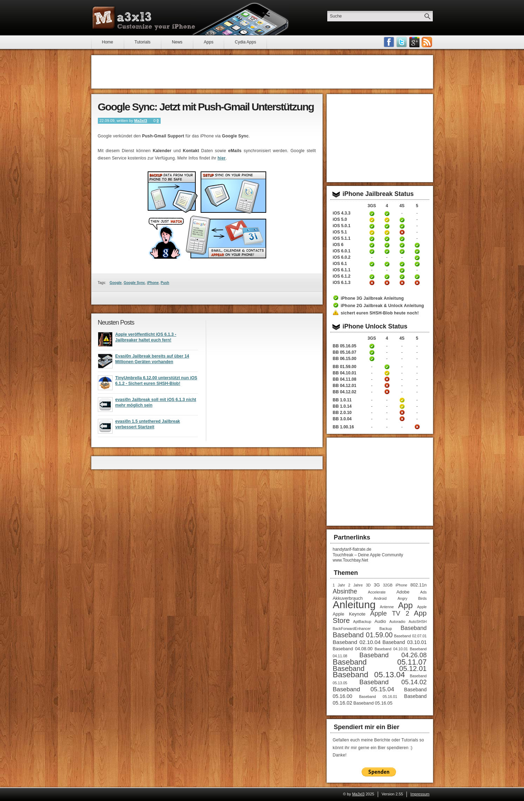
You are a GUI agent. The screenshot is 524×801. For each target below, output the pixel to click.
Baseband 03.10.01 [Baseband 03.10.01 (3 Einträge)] (404, 642)
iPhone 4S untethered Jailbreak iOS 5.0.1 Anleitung (402, 226)
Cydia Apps (245, 42)
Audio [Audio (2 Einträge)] (380, 621)
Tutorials (143, 42)
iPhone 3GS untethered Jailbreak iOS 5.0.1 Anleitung (372, 226)
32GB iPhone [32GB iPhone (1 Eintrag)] (395, 585)
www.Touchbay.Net (350, 560)
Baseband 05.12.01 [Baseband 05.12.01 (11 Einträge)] (380, 668)
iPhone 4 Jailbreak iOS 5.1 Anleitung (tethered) (387, 232)
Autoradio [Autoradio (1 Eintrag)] (397, 621)
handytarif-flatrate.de (352, 549)
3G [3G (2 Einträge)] (377, 585)
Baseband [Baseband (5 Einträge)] (413, 628)
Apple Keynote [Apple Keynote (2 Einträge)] (349, 614)
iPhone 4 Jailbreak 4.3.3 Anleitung (387, 213)
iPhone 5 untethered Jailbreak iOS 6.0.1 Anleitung (417, 251)
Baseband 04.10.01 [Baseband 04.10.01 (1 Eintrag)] (391, 649)
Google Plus (414, 42)
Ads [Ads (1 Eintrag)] (423, 592)
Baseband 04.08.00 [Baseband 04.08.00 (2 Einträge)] (353, 648)
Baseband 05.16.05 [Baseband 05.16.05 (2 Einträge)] (373, 703)
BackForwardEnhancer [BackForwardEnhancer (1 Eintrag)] (352, 628)
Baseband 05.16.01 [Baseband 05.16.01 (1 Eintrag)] (378, 696)
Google (115, 283)
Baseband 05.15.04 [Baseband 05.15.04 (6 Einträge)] (363, 689)
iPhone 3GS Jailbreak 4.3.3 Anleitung (372, 213)
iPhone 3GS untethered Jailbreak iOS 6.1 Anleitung (372, 264)
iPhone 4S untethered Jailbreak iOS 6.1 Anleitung (402, 264)
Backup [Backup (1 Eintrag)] (385, 628)
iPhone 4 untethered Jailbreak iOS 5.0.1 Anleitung (387, 226)
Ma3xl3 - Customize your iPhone (143, 17)
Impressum (419, 794)
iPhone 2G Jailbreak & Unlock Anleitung (382, 305)
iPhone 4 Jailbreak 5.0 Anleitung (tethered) (387, 220)
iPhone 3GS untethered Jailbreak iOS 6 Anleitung (372, 245)
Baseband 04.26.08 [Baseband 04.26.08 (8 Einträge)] (393, 655)
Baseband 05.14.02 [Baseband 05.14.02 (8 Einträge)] (393, 682)
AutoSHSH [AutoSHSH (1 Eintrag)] (418, 621)
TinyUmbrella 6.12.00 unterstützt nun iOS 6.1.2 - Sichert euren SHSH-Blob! (156, 382)
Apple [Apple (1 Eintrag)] (421, 607)
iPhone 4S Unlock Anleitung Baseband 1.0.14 (402, 406)
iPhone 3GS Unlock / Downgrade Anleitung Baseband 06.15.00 (372, 358)
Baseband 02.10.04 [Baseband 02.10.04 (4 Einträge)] (357, 642)
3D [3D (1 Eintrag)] (368, 585)
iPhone (153, 283)
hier (221, 158)
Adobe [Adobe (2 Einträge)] (402, 592)
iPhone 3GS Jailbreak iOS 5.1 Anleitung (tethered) (372, 232)
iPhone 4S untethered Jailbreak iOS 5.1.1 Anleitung (402, 239)
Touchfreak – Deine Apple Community (368, 554)
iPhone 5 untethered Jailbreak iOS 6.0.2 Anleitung (417, 257)
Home (107, 42)
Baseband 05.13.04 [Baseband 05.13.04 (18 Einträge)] (369, 674)
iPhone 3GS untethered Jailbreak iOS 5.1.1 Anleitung (372, 239)
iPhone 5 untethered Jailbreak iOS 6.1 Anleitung (417, 264)
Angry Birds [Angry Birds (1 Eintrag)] (411, 598)
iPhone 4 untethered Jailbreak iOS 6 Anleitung (387, 245)
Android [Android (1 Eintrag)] (380, 598)
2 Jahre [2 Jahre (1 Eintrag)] (355, 585)
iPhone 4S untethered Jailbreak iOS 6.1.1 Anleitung (402, 270)
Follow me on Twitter (401, 42)
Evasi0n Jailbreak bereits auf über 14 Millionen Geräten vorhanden (152, 361)
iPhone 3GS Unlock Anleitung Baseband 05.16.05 (372, 346)
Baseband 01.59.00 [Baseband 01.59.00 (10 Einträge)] (363, 635)
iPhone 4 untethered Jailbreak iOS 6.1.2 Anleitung (387, 276)
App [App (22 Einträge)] (405, 605)
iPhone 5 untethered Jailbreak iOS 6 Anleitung (417, 245)
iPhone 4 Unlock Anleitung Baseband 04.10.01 (387, 373)
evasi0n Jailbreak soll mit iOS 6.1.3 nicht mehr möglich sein (155, 404)
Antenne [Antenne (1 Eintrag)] (387, 607)
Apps (208, 42)
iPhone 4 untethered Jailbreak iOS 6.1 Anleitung (387, 264)
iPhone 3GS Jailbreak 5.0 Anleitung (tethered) (372, 220)
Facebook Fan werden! (389, 42)
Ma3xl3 (140, 120)
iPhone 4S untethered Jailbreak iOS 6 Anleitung (402, 245)
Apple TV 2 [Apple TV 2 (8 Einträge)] (389, 613)
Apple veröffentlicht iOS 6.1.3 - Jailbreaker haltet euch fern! (145, 339)
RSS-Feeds (427, 42)
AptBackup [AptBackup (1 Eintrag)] (362, 621)
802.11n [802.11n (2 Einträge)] (418, 585)
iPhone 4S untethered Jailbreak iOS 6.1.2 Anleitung (402, 276)
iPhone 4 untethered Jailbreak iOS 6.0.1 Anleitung (387, 251)
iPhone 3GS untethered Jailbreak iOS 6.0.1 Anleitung (372, 251)
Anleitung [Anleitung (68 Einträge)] (354, 604)
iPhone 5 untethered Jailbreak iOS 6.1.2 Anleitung (417, 276)
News (177, 42)
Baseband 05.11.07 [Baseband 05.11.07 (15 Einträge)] (380, 662)
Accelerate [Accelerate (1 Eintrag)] (376, 592)
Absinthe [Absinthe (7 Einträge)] (345, 591)
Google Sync (134, 283)
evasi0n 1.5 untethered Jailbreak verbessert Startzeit (147, 426)
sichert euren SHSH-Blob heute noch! (380, 313)
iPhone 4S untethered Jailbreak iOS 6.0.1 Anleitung (402, 251)
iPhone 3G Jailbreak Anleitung (372, 298)
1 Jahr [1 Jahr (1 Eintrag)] (339, 585)
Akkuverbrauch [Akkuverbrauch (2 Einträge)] (348, 598)
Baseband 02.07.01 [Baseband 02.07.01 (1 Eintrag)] (410, 636)
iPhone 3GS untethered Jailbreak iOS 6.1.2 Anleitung (372, 276)
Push (165, 283)
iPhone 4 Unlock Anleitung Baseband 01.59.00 (387, 366)
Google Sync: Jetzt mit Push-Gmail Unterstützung (206, 107)
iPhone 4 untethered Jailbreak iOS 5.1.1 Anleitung (387, 239)
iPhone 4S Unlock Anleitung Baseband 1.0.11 (402, 400)
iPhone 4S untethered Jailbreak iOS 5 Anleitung (402, 220)
